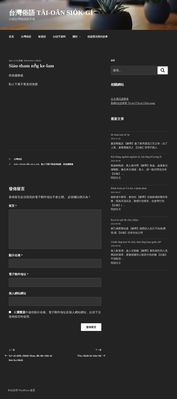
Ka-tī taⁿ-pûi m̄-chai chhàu (124, 220)
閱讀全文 (116, 177)
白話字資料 (59, 36)
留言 (13, 205)
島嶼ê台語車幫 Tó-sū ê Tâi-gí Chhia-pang (133, 103)
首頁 (11, 36)
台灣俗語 (26, 36)
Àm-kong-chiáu (32, 61)
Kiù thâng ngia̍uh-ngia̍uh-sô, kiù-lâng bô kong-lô (136, 156)
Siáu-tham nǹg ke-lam (26, 164)
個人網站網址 (17, 293)
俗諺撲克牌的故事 (97, 36)
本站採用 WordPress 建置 (21, 390)
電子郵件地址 (18, 274)
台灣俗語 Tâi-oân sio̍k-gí (51, 12)
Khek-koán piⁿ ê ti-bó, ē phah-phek (128, 188)
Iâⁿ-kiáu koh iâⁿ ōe (120, 134)
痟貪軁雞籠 (68, 164)
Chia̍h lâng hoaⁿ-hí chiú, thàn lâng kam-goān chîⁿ (136, 242)
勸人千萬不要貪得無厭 (51, 164)
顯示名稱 (16, 255)
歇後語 (42, 36)
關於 (77, 36)
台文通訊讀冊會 (120, 99)
